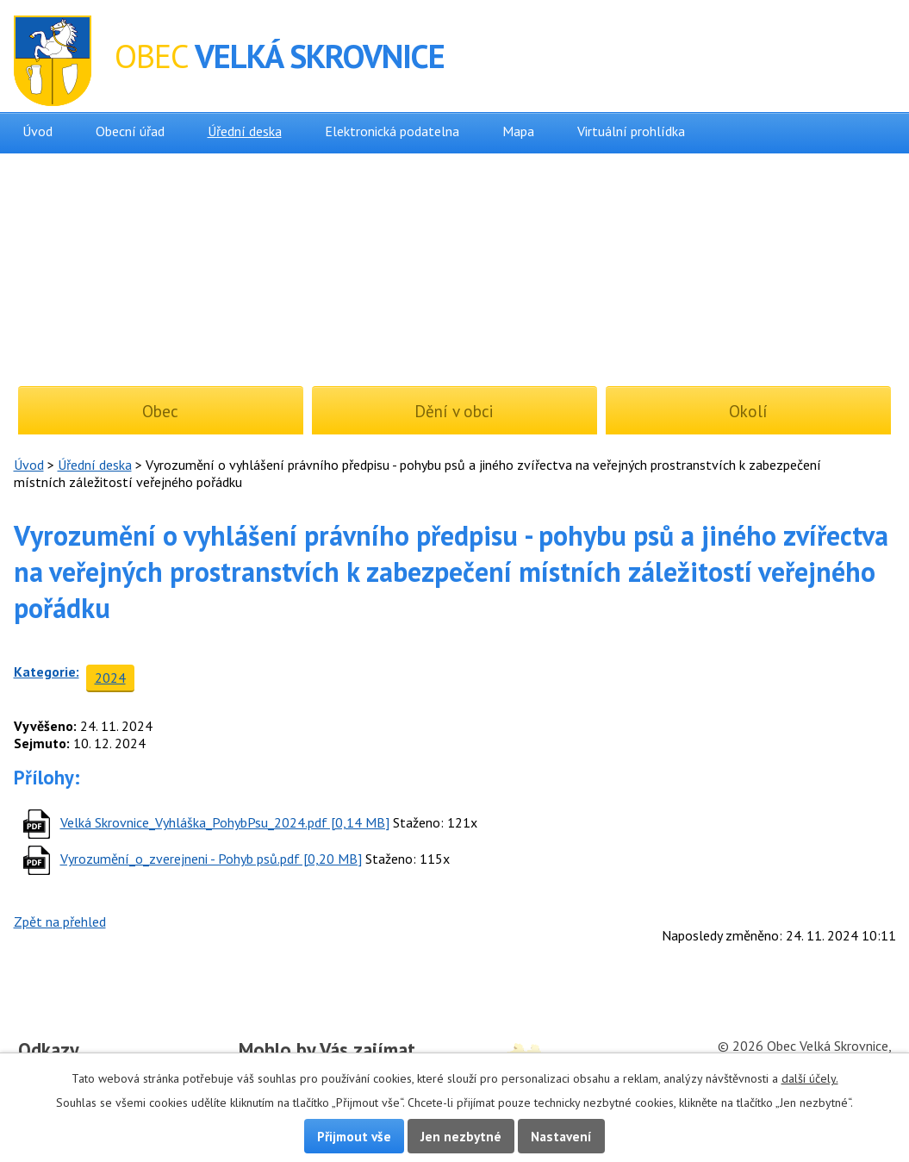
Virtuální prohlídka (631, 131)
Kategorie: (46, 671)
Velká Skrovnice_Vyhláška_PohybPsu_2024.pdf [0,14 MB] (224, 822)
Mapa (518, 131)
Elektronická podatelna (392, 131)
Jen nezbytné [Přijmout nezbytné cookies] (460, 1136)
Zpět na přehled (60, 921)
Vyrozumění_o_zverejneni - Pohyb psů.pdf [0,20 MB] (211, 858)
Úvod (37, 131)
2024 (110, 677)
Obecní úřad (130, 131)
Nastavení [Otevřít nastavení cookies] (561, 1136)
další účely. (809, 1078)
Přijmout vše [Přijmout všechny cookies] (354, 1136)
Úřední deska (245, 131)
